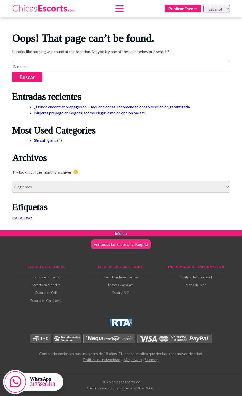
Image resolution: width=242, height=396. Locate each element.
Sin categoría (45, 140)
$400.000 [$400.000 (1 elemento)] (17, 217)
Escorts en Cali (46, 293)
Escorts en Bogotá (46, 277)
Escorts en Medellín (46, 285)
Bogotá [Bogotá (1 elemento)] (28, 217)
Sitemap (152, 359)
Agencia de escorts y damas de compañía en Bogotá (121, 388)
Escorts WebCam (121, 285)
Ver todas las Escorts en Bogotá (121, 244)
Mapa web (132, 359)
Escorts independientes (121, 277)
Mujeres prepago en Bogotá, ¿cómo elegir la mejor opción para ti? (90, 112)
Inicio (120, 233)
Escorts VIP (120, 293)
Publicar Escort (183, 8)
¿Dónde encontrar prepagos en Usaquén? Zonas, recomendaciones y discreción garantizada (112, 106)
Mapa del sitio (196, 285)
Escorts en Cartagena (45, 301)
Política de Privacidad (196, 277)
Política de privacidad (101, 359)
